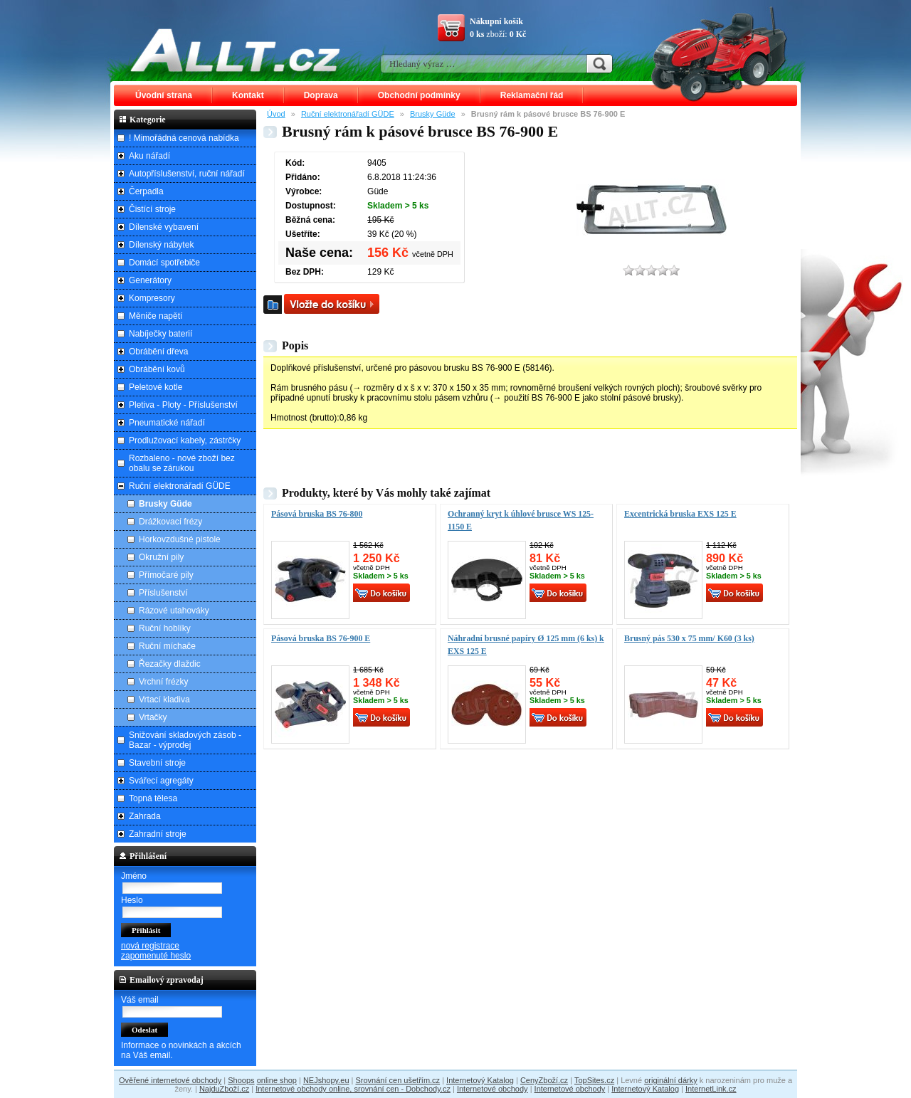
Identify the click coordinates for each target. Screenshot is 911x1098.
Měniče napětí (155, 316)
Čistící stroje (152, 209)
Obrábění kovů (157, 369)
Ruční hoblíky (165, 628)
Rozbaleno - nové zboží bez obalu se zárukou (182, 463)
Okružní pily (161, 557)
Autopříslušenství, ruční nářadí (187, 174)
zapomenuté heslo (156, 956)
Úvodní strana (163, 95)
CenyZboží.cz (544, 1080)
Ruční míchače (167, 646)
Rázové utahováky (174, 611)
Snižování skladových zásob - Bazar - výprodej (185, 740)
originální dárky (670, 1080)
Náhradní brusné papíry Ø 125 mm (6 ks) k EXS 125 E (526, 644)
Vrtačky (153, 717)
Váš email (140, 1000)
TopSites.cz (594, 1080)
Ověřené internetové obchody (170, 1080)
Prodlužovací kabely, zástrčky (185, 440)
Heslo (132, 900)
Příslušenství (163, 593)
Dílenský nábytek (161, 245)
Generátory (150, 280)
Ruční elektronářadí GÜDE (347, 114)
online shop (277, 1080)
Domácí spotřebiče (164, 263)
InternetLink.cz (711, 1088)
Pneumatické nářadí (167, 423)
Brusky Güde (433, 114)
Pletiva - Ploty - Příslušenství (183, 405)
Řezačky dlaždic (170, 664)
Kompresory (152, 298)
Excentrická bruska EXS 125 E (680, 514)
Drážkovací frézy (170, 522)
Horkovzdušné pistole (180, 539)
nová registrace (150, 946)
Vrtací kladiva (164, 699)
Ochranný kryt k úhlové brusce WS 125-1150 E (521, 520)
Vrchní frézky (164, 682)
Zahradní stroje (157, 834)
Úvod (276, 114)
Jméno (134, 876)
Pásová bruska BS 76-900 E (320, 638)
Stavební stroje (157, 763)
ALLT (235, 50)
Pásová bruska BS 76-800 (316, 514)
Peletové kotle (155, 387)
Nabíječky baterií (160, 334)
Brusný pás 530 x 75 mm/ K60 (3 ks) (689, 638)
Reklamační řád (532, 95)
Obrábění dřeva (158, 352)
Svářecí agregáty (161, 781)
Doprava (321, 95)
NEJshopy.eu (326, 1080)
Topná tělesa (153, 798)
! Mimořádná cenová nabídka (184, 138)
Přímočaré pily (166, 575)
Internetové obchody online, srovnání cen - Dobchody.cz (353, 1088)
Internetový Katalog (480, 1080)
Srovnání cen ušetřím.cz (398, 1080)
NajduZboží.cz (224, 1088)
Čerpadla (146, 191)
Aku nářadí (149, 156)
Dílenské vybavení (164, 227)
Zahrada (145, 816)
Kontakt (248, 95)
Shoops (241, 1080)
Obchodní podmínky (419, 95)
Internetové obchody (492, 1088)
